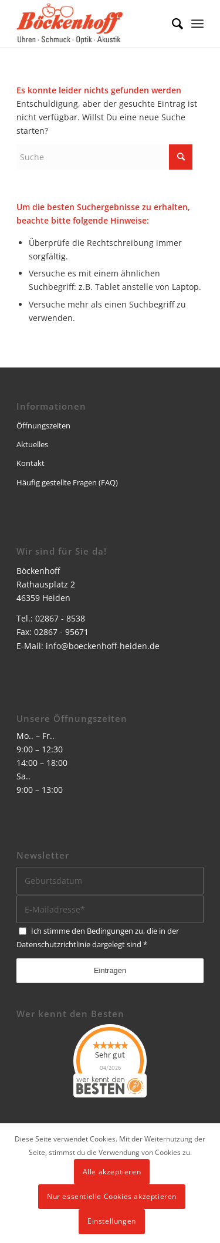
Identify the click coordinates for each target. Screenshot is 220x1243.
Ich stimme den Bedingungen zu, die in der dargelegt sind (97, 938)
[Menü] (197, 23)
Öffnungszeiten (43, 425)
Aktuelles (32, 444)
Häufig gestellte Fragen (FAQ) (67, 482)
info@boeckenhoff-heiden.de (103, 645)
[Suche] (171, 23)
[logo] (91, 23)
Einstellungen (111, 1221)
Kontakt (30, 463)
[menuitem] (171, 23)
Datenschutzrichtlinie (53, 944)
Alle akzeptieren (112, 1172)
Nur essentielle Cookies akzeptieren (112, 1196)
